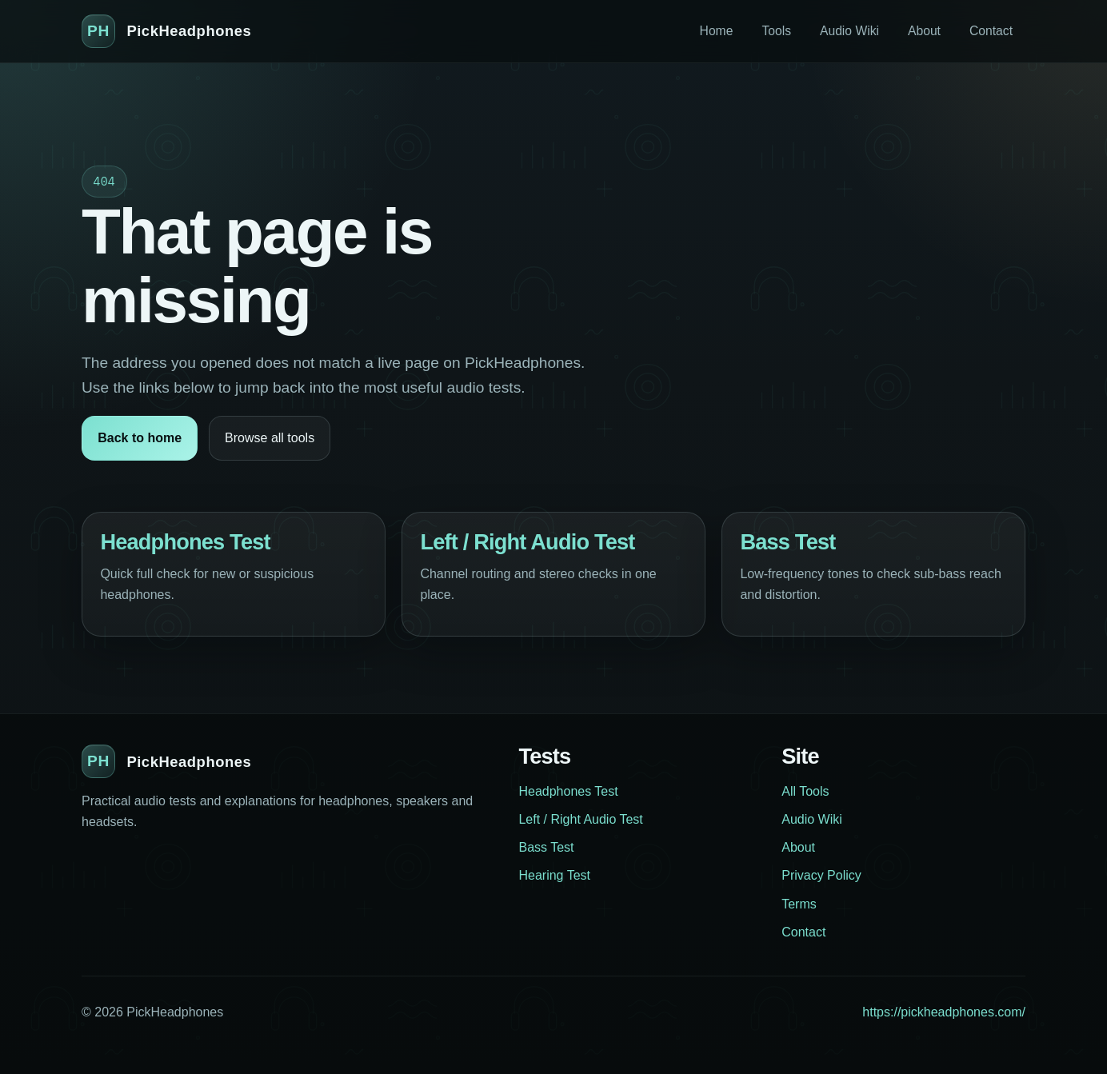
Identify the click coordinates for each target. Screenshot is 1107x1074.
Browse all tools (269, 438)
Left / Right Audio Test (527, 541)
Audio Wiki (849, 31)
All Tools (805, 791)
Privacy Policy (821, 875)
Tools (776, 31)
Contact (991, 31)
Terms (799, 904)
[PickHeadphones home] (166, 31)
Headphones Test (185, 541)
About (924, 31)
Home (716, 31)
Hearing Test (554, 875)
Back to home (140, 438)
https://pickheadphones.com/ (943, 1012)
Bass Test (787, 541)
